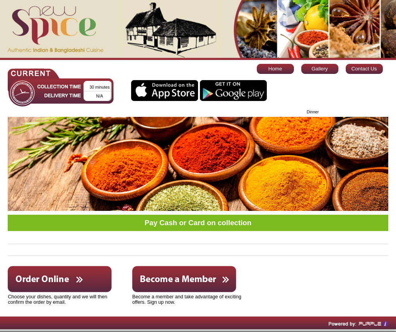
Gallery (319, 69)
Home (275, 69)
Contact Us (364, 69)
